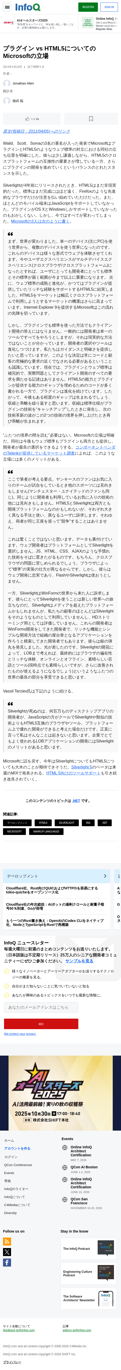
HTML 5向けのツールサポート (73, 773)
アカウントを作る (17, 1148)
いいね (35, 118)
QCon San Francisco (79, 1201)
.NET (76, 801)
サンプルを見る (79, 961)
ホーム (9, 1140)
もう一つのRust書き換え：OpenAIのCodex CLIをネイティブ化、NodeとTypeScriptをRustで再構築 (54, 923)
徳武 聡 (18, 101)
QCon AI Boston (84, 1167)
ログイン (11, 1157)
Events (9, 1173)
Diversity (10, 1213)
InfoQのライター (16, 1189)
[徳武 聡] (7, 101)
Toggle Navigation (7, 6)
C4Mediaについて (17, 1205)
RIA (88, 822)
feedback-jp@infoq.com (19, 1330)
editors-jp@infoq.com (77, 1330)
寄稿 (7, 1181)
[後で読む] (91, 119)
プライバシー (12, 1362)
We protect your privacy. (20, 1034)
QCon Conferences (18, 1165)
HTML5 (43, 822)
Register (88, 7)
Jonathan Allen (23, 83)
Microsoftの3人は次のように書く (40, 221)
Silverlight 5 (81, 767)
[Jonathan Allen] (7, 83)
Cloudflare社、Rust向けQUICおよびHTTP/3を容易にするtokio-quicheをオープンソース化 (52, 890)
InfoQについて (14, 1197)
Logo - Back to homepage (28, 6)
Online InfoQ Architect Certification (81, 1151)
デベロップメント (17, 822)
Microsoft (14, 831)
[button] (41, 1024)
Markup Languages (46, 831)
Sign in (109, 7)
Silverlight (66, 822)
